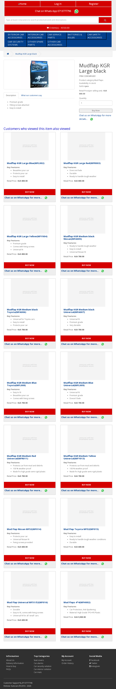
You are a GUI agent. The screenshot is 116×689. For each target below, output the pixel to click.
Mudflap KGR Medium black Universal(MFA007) (79, 311)
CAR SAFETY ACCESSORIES (95, 36)
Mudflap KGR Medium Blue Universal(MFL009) (78, 384)
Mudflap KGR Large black (26, 54)
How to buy (11, 666)
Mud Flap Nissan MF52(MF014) (24, 529)
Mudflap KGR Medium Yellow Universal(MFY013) (80, 457)
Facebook (94, 660)
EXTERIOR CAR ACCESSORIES (16, 36)
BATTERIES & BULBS (75, 36)
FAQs (8, 669)
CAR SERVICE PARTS (54, 36)
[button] (95, 111)
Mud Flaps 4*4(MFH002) (77, 602)
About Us (10, 660)
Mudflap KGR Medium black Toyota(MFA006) (22, 311)
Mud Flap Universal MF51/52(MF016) (27, 602)
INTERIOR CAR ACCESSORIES (36, 36)
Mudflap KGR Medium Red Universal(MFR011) (21, 457)
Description (11, 95)
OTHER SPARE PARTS (35, 43)
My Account (66, 660)
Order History (68, 663)
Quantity (82, 98)
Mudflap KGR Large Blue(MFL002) (25, 163)
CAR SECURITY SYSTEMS (15, 43)
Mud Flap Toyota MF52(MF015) (81, 529)
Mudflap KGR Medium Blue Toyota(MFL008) (22, 384)
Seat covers (39, 660)
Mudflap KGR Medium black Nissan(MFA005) (79, 237)
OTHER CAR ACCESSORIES (55, 43)
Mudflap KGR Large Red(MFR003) (82, 163)
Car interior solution (42, 669)
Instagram (94, 666)
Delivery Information (15, 663)
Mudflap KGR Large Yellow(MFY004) (27, 236)
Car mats (38, 672)
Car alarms (38, 663)
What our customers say (31, 95)
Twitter (93, 663)
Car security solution (42, 666)
